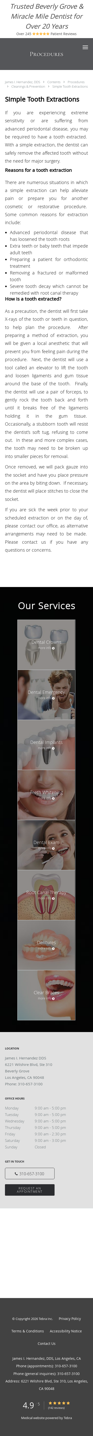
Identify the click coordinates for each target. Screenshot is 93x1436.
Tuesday (41, 1114)
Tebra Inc (45, 1318)
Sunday (41, 1147)
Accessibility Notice (66, 1331)
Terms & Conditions (27, 1331)
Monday (41, 1108)
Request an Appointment (30, 1190)
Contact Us (47, 1343)
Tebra (68, 1418)
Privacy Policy (70, 1318)
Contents (54, 82)
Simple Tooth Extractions (70, 86)
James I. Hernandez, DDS (23, 82)
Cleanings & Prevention (28, 86)
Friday (41, 1134)
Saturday (41, 1140)
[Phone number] (30, 1173)
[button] (85, 47)
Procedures (76, 82)
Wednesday (41, 1121)
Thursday (41, 1127)
